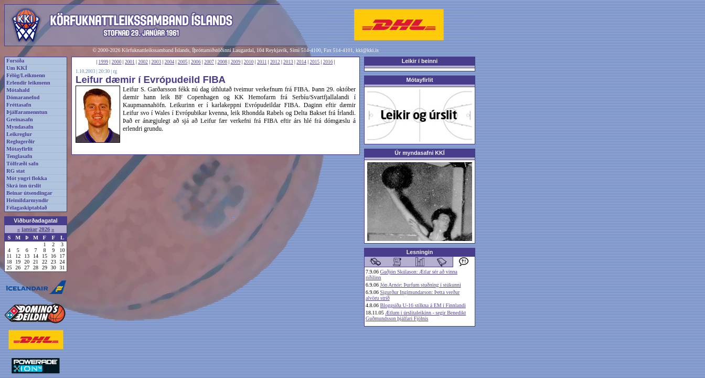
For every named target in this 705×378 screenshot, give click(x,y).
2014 (301, 62)
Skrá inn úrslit (23, 185)
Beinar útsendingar (29, 193)
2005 (183, 62)
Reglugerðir (20, 141)
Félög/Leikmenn (25, 75)
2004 (170, 62)
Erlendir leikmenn (28, 83)
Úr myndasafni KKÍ (419, 153)
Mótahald (17, 90)
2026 (44, 229)
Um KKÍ (16, 68)
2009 (236, 62)
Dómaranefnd (22, 97)
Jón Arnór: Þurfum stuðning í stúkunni (420, 285)
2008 (222, 62)
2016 (328, 62)
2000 (117, 62)
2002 (143, 62)
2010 (249, 62)
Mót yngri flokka (26, 178)
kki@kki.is (367, 50)
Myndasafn (20, 127)
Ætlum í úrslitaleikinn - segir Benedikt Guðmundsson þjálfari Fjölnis (416, 315)
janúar (30, 229)
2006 (196, 62)
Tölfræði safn (22, 163)
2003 (156, 62)
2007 (209, 62)
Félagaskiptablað (26, 208)
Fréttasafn (18, 105)
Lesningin (420, 252)
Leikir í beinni (420, 61)
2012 (275, 62)
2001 (130, 62)
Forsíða (15, 61)
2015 (315, 62)
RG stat (15, 171)
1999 (104, 62)
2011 (261, 62)
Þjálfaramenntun (26, 112)
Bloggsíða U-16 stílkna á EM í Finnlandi (423, 305)
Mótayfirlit (19, 149)
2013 (288, 62)
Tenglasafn (19, 156)
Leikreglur (19, 134)
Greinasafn (19, 119)
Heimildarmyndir (27, 200)
